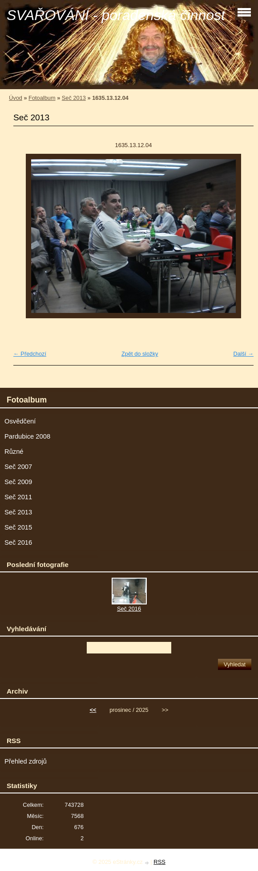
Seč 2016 (18, 542)
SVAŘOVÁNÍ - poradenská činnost (116, 15)
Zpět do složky (139, 353)
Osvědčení (20, 421)
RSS (159, 862)
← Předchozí (29, 353)
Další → (243, 353)
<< (93, 710)
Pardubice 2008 (27, 436)
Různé (14, 451)
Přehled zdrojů (25, 761)
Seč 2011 (18, 497)
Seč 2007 (18, 466)
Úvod (15, 97)
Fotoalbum (41, 97)
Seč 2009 (18, 481)
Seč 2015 (18, 527)
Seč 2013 (74, 97)
